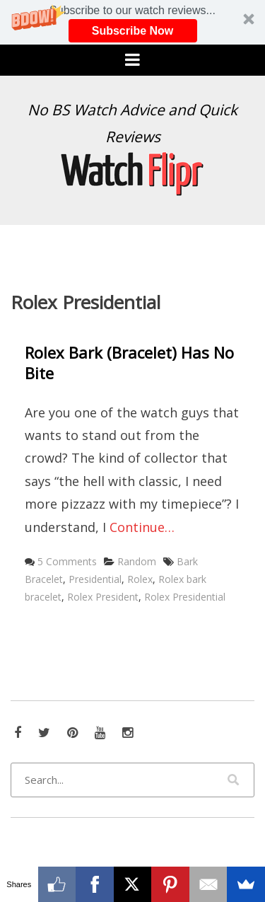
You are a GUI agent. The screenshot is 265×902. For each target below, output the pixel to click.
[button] (132, 22)
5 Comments (67, 561)
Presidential (95, 579)
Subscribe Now (133, 31)
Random (136, 561)
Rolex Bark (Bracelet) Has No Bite (129, 362)
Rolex (140, 579)
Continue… (142, 527)
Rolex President (103, 596)
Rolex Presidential (184, 596)
